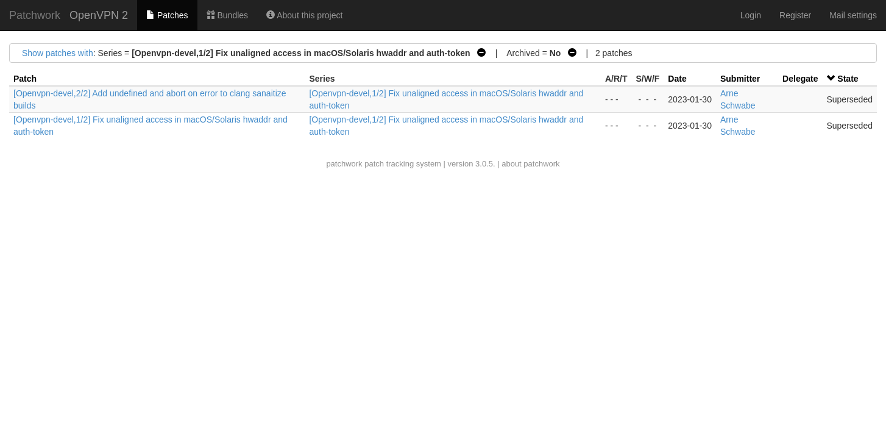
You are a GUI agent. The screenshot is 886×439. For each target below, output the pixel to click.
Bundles (227, 15)
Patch (25, 79)
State (847, 79)
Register (795, 15)
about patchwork (530, 163)
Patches (167, 15)
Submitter (740, 79)
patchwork (344, 163)
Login (750, 15)
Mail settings (853, 15)
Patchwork (34, 15)
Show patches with (57, 53)
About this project (304, 15)
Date (677, 79)
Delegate (800, 79)
